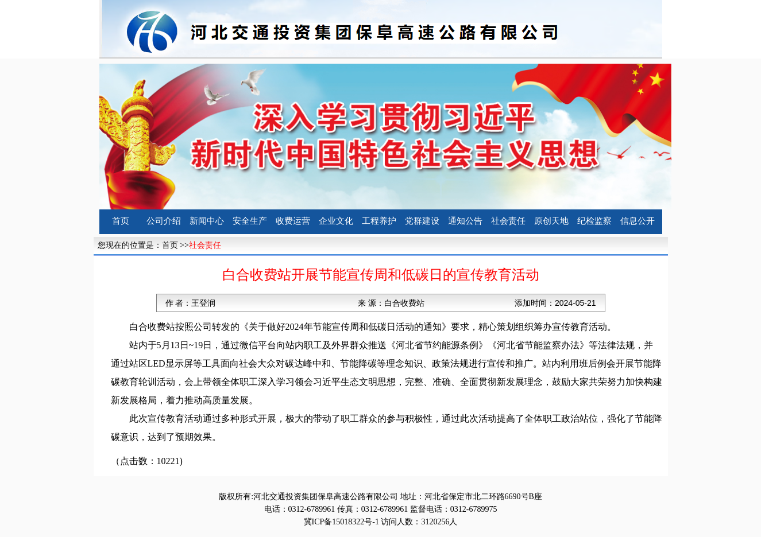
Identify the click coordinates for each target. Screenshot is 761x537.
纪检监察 (594, 220)
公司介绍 (163, 220)
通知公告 (465, 220)
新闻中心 (207, 220)
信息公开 (637, 220)
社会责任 (508, 220)
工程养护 (379, 220)
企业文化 (336, 220)
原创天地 (551, 220)
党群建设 (422, 220)
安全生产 (250, 220)
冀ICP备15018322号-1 (341, 521)
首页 (120, 220)
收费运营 (293, 220)
